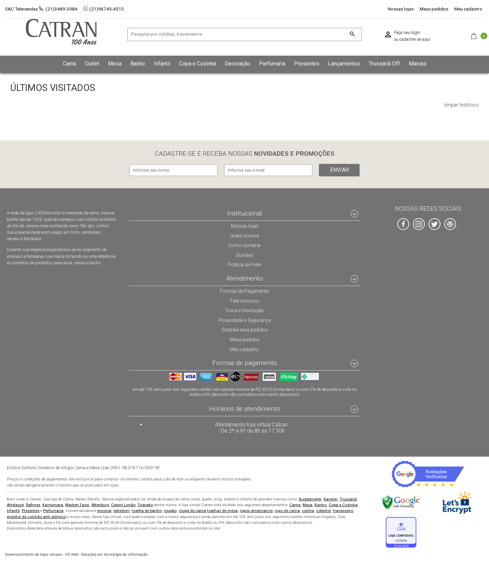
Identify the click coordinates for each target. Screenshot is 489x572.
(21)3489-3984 (61, 9)
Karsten (331, 498)
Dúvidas (244, 254)
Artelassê (15, 504)
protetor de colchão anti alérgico (36, 516)
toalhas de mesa (222, 510)
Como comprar (244, 244)
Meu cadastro (468, 9)
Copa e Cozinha (343, 504)
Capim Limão (123, 504)
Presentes (30, 510)
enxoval (104, 510)
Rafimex (33, 504)
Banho (320, 504)
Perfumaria (53, 510)
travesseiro (343, 510)
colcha (308, 510)
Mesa (307, 504)
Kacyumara (52, 504)
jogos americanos (256, 510)
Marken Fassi (77, 504)
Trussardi (348, 498)
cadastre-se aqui (414, 39)
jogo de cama (287, 510)
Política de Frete (244, 263)
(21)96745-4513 (104, 9)
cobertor (323, 510)
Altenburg (100, 504)
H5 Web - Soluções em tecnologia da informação (76, 554)
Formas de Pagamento (244, 290)
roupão (170, 510)
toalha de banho (147, 510)
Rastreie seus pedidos (245, 328)
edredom (121, 510)
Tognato (145, 504)
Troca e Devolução (244, 309)
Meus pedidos (434, 9)
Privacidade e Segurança (244, 319)
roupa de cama (192, 510)
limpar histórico (462, 105)
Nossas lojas (401, 9)
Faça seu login (407, 32)
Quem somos (244, 234)
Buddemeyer (310, 498)
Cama (295, 504)
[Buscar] (352, 34)
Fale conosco (244, 300)
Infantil (13, 510)
